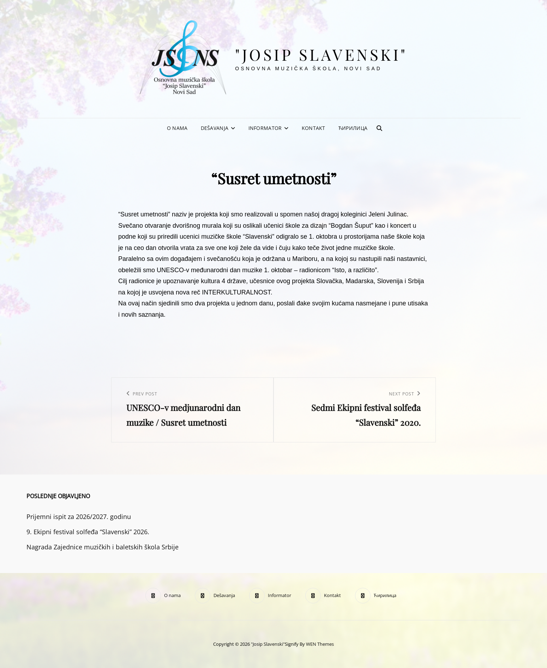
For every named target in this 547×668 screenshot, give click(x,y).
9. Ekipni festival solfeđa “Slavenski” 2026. (87, 531)
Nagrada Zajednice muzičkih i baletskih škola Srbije (102, 547)
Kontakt (313, 128)
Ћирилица (352, 128)
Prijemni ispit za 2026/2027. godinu (78, 516)
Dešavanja (215, 128)
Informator (265, 128)
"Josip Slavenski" (321, 54)
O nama (177, 128)
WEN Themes (320, 644)
